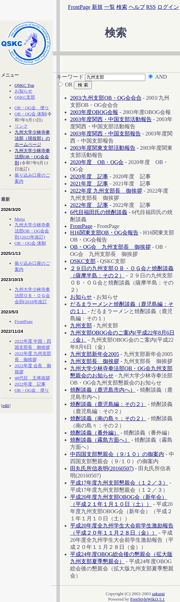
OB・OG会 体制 (30, 113)
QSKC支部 (83, 261)
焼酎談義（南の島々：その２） (108, 418)
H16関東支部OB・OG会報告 (104, 232)
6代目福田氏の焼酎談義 (98, 212)
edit (5, 405)
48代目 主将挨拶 (32, 377)
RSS (151, 7)
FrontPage (79, 7)
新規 (97, 7)
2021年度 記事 (89, 183)
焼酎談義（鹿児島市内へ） (102, 390)
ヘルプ (137, 7)
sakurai (158, 593)
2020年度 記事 (89, 176)
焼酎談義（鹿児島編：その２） (108, 404)
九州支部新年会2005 (94, 354)
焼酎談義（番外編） (94, 433)
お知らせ (81, 297)
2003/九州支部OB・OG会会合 (106, 98)
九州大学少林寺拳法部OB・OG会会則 (32, 156)
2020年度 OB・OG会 (97, 162)
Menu (20, 219)
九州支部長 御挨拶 (94, 361)
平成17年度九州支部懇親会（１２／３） (119, 483)
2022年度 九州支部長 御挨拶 (106, 191)
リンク (21, 126)
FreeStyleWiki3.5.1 (147, 599)
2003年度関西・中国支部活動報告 (111, 119)
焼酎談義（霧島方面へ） (100, 440)
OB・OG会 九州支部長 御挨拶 (110, 247)
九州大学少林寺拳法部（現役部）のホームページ (32, 138)
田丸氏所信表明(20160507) (102, 468)
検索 (121, 7)
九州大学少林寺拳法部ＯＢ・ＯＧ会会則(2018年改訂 (32, 295)
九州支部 (81, 325)
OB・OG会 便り (32, 107)
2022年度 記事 (89, 205)
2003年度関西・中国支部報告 (105, 133)
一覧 (109, 7)
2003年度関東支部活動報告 (102, 148)
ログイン (168, 7)
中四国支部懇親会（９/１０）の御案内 (117, 454)
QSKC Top (24, 85)
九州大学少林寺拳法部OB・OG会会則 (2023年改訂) (32, 231)
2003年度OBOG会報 (94, 112)
